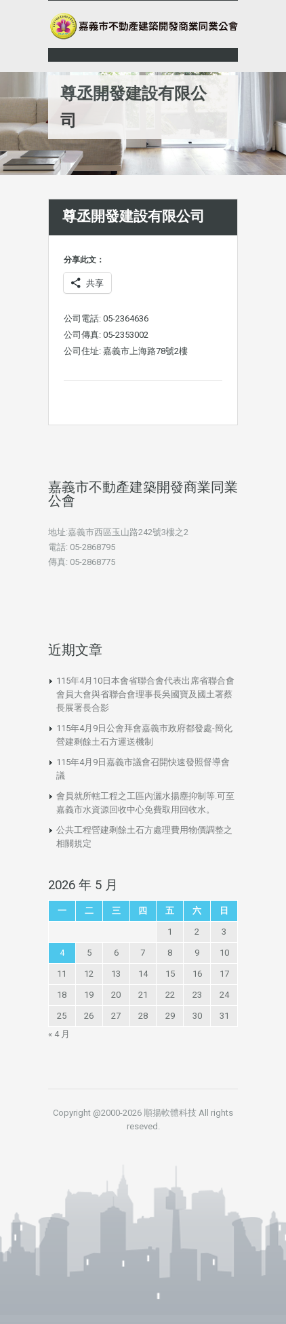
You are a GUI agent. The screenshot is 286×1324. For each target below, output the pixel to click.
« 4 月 (59, 1034)
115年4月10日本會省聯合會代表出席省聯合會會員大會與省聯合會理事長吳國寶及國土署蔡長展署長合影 (145, 694)
